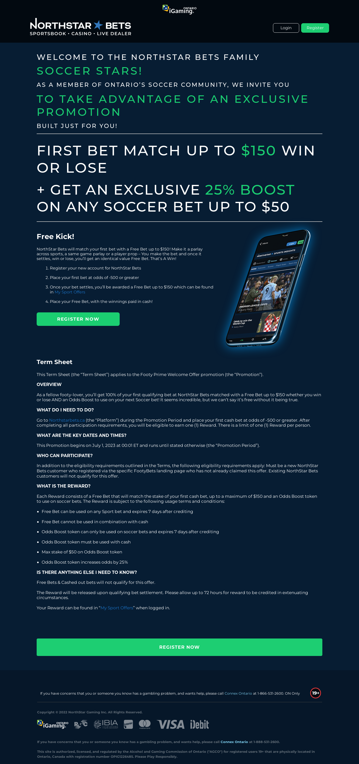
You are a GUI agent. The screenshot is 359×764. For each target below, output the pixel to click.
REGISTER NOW (78, 319)
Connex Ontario (238, 693)
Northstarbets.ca (67, 420)
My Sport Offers (70, 292)
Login (286, 27)
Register (315, 27)
